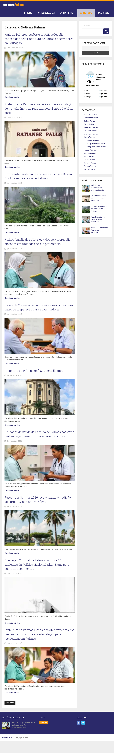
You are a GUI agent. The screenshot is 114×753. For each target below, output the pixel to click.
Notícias (86, 13)
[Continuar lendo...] (12, 98)
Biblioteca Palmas (91, 114)
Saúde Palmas (89, 160)
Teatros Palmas (90, 166)
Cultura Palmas (89, 121)
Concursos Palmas (91, 118)
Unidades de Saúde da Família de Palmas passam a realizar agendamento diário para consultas (36, 440)
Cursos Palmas (89, 124)
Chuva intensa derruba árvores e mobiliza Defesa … (99, 208)
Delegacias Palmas (91, 127)
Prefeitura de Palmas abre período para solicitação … (99, 198)
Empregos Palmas (91, 134)
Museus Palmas (90, 150)
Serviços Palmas (90, 163)
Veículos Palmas (90, 169)
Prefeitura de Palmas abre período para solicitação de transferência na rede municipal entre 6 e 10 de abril (38, 109)
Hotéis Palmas (89, 137)
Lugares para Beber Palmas (94, 144)
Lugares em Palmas (91, 140)
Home (28, 13)
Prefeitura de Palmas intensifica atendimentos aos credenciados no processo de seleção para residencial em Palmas (38, 645)
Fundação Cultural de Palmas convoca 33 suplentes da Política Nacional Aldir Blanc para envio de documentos (39, 574)
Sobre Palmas (46, 13)
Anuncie (103, 13)
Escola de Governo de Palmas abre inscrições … (99, 230)
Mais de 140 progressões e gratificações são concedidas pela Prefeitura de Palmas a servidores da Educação (36, 39)
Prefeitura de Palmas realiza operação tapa (35, 374)
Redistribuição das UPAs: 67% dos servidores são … (98, 219)
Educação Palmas (90, 131)
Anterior (10, 714)
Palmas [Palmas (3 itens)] (44, 734)
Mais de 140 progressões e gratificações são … (98, 187)
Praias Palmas (89, 156)
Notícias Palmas (90, 153)
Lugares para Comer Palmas (95, 147)
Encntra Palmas (8, 749)
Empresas (66, 13)
